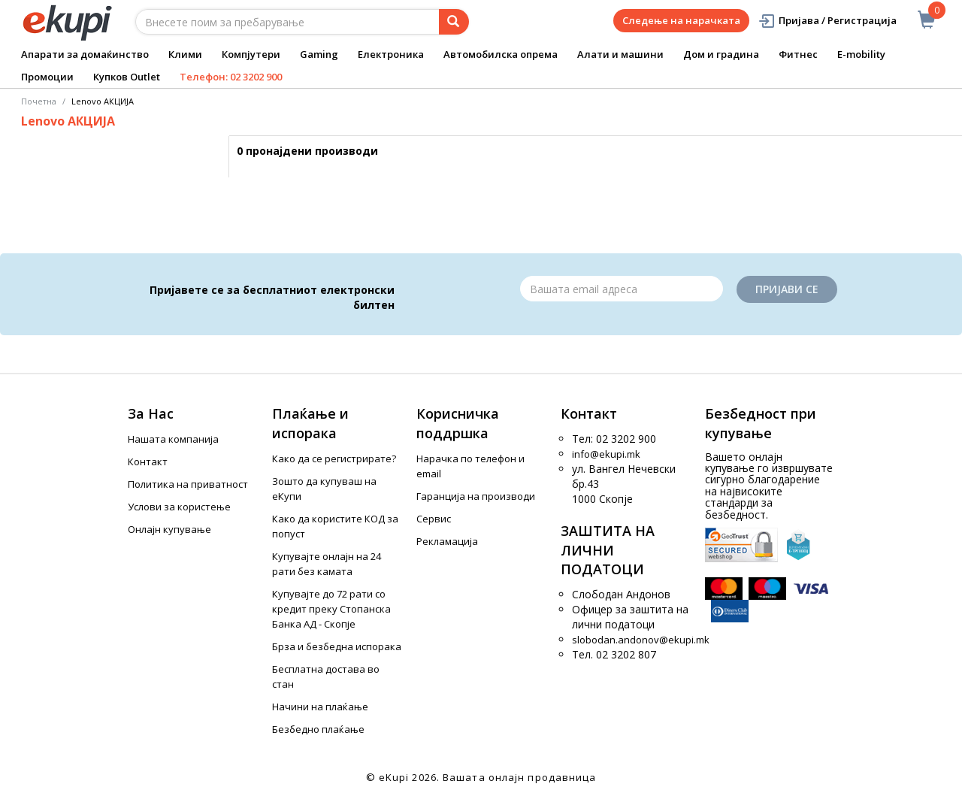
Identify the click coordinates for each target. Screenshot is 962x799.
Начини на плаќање (320, 706)
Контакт (148, 461)
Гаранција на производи (475, 496)
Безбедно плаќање (318, 729)
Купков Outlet (126, 76)
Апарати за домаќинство (85, 54)
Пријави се (786, 289)
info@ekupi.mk (606, 454)
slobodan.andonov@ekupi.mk (640, 639)
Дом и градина (721, 54)
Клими (185, 54)
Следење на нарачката (681, 20)
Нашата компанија (173, 439)
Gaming (319, 54)
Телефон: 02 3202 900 (231, 76)
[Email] (621, 288)
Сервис (433, 518)
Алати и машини (620, 54)
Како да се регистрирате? (334, 458)
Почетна (38, 101)
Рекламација (447, 541)
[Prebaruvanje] (454, 22)
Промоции (47, 76)
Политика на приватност (188, 484)
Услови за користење (179, 506)
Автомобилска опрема (500, 54)
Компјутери (251, 54)
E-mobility (861, 54)
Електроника (391, 54)
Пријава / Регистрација (827, 21)
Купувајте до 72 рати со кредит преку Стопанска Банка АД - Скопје (331, 609)
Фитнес (798, 54)
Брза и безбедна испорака (336, 646)
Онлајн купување (169, 529)
